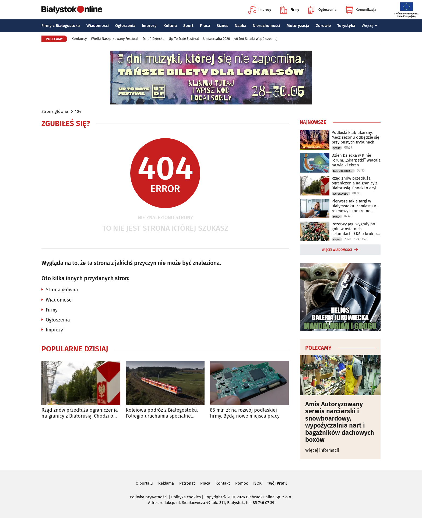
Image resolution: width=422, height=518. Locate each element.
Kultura (170, 25)
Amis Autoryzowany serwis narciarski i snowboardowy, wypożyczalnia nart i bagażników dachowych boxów (339, 422)
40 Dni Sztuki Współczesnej (255, 38)
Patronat (187, 483)
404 (78, 111)
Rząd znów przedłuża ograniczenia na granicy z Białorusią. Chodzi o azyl (79, 413)
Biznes (222, 25)
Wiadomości (97, 25)
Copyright (213, 497)
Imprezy (259, 10)
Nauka (240, 25)
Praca (205, 25)
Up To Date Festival (184, 38)
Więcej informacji (322, 450)
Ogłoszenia (322, 10)
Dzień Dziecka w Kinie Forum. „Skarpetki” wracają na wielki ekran (356, 160)
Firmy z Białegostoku (60, 25)
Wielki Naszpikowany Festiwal (114, 38)
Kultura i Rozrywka (344, 171)
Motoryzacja (298, 25)
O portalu (144, 483)
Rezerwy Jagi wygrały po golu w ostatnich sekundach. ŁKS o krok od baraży (355, 229)
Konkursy (79, 38)
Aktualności (341, 193)
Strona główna (54, 111)
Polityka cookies (186, 497)
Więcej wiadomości (337, 250)
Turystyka (346, 25)
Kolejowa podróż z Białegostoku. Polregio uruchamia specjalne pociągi (162, 413)
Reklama (166, 483)
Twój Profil (277, 483)
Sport (188, 25)
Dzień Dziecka (153, 38)
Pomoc (241, 483)
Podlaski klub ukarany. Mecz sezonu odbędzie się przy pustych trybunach (355, 137)
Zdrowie (323, 25)
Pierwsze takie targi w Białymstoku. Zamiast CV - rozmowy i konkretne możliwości (355, 206)
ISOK (257, 483)
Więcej (369, 25)
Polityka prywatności (148, 497)
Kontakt (223, 483)
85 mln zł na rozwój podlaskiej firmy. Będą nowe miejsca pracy (245, 413)
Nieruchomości (266, 25)
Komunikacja (360, 10)
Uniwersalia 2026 (216, 38)
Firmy (289, 10)
